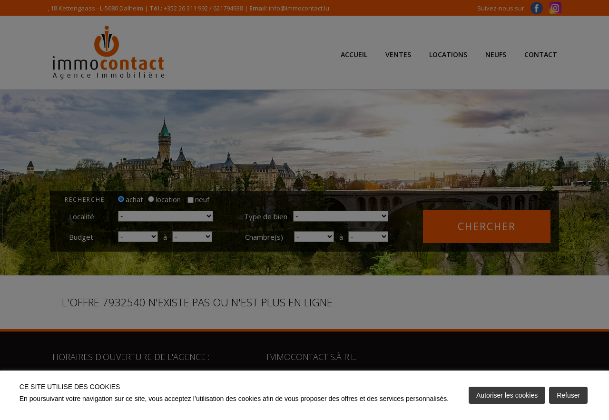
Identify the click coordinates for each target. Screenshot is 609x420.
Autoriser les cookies (507, 395)
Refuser (568, 395)
